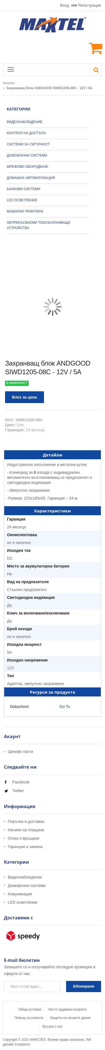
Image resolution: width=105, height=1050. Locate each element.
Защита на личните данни (70, 1018)
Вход (64, 5)
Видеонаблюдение (25, 877)
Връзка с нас (53, 1026)
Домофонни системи (27, 885)
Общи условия (29, 1009)
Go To (64, 706)
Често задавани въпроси (67, 1009)
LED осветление (23, 902)
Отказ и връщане (23, 838)
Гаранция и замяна (25, 846)
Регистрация (89, 5)
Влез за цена (24, 397)
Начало (9, 83)
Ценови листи (20, 752)
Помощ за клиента (28, 1018)
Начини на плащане (26, 830)
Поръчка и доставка (26, 822)
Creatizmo (22, 1044)
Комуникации (20, 894)
